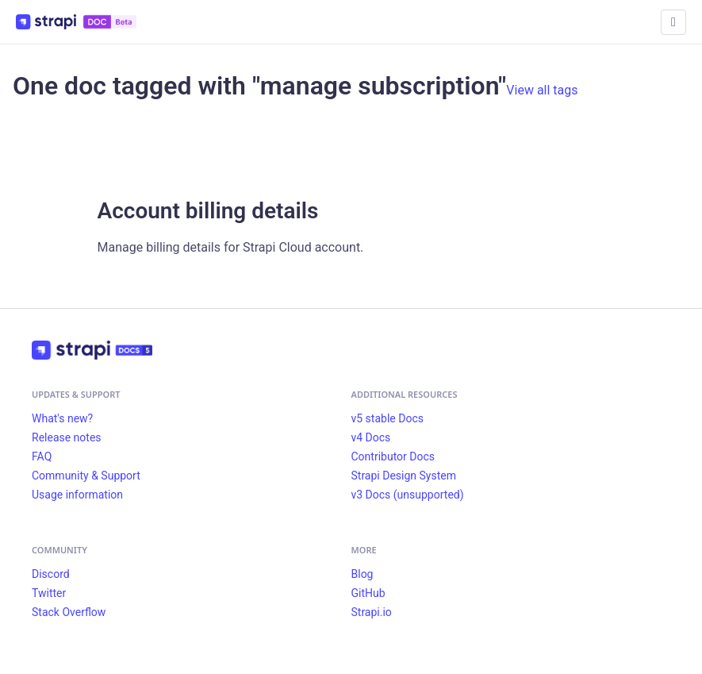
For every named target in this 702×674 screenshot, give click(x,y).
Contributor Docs (393, 456)
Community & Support (86, 475)
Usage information (77, 494)
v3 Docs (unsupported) (407, 494)
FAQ (42, 456)
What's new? (62, 418)
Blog (362, 574)
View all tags (541, 90)
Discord (51, 574)
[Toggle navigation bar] (673, 22)
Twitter (49, 593)
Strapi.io (371, 612)
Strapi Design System (403, 475)
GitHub (368, 593)
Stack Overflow (68, 612)
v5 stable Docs (387, 418)
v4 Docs (371, 437)
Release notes (67, 437)
